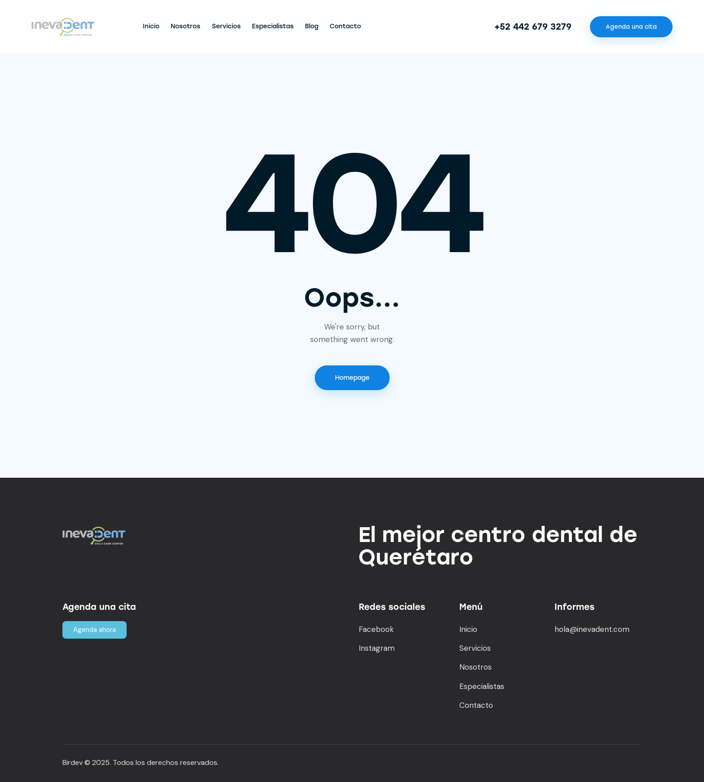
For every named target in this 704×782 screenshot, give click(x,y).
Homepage (352, 378)
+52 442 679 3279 (533, 26)
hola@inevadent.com (591, 629)
